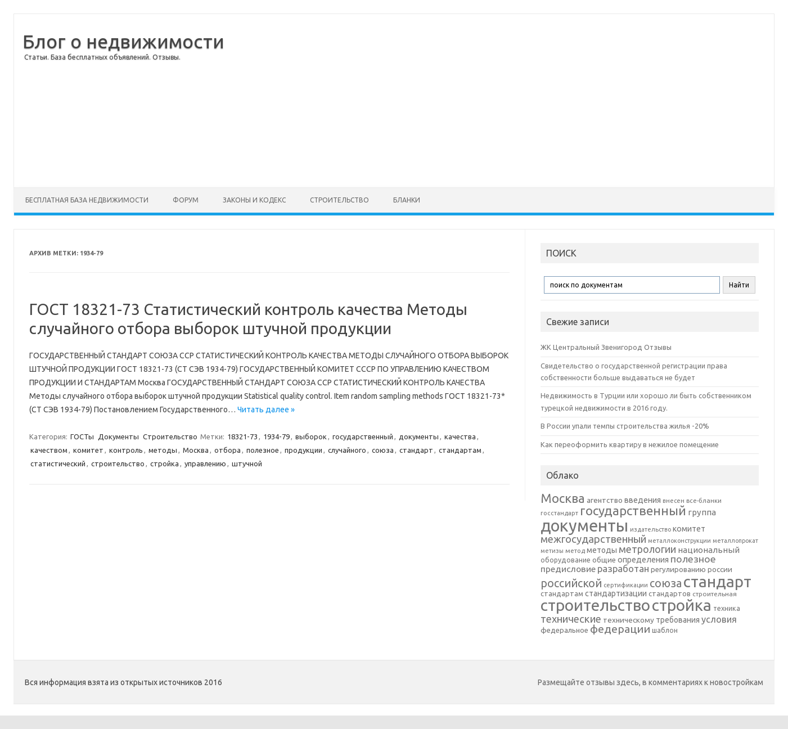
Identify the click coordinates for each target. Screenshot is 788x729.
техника (726, 608)
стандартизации (616, 593)
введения (642, 500)
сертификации (626, 585)
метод (575, 550)
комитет (88, 450)
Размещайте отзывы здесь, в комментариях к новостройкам (650, 682)
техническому (628, 619)
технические (571, 618)
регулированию (678, 569)
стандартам (460, 450)
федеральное (564, 630)
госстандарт (559, 513)
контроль (126, 450)
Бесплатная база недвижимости (86, 200)
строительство (118, 463)
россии (720, 569)
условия (719, 619)
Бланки (406, 200)
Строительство (339, 200)
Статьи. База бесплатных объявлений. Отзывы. (102, 57)
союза (383, 450)
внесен (674, 500)
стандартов (670, 593)
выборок (311, 436)
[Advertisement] (499, 100)
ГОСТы (82, 436)
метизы (552, 550)
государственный (362, 436)
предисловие (568, 569)
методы (162, 450)
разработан (623, 568)
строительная (714, 593)
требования (678, 619)
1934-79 (276, 436)
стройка (164, 463)
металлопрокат (735, 540)
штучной (247, 463)
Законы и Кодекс (254, 200)
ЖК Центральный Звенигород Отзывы (606, 347)
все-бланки (704, 500)
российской (571, 583)
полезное (262, 450)
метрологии (647, 549)
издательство (650, 529)
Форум (186, 200)
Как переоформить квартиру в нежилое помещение (630, 444)
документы (419, 436)
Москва (196, 450)
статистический (57, 463)
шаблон (665, 630)
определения (643, 559)
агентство (605, 500)
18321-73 (242, 436)
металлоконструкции (679, 540)
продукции (303, 450)
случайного (347, 450)
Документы (118, 436)
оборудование (566, 560)
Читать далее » (266, 409)
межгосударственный (593, 538)
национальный (709, 550)
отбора (227, 450)
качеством (48, 450)
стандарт (416, 450)
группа (702, 512)
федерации (620, 629)
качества (460, 436)
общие (604, 560)
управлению (205, 463)
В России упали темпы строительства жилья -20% (625, 426)
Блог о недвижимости (123, 41)
